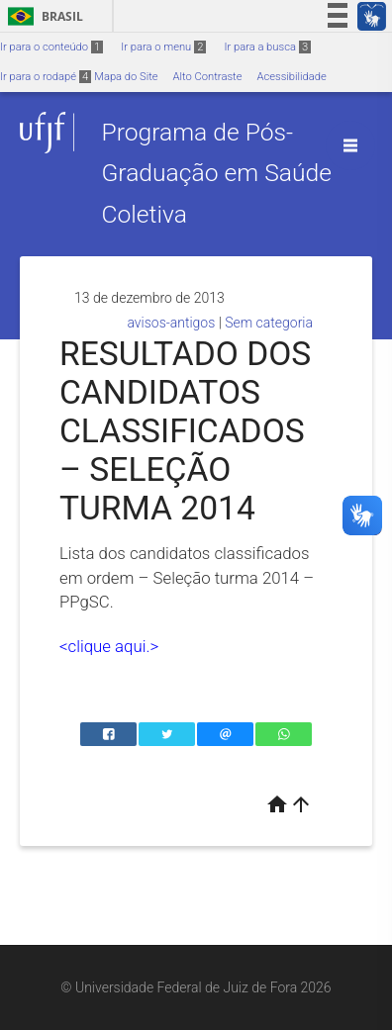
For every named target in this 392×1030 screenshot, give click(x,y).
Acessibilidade (291, 76)
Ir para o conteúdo (51, 47)
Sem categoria (269, 322)
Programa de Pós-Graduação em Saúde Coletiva (216, 173)
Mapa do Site (125, 76)
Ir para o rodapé (45, 76)
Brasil (42, 16)
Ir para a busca (267, 47)
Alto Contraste (208, 76)
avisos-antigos (171, 322)
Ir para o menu (163, 47)
